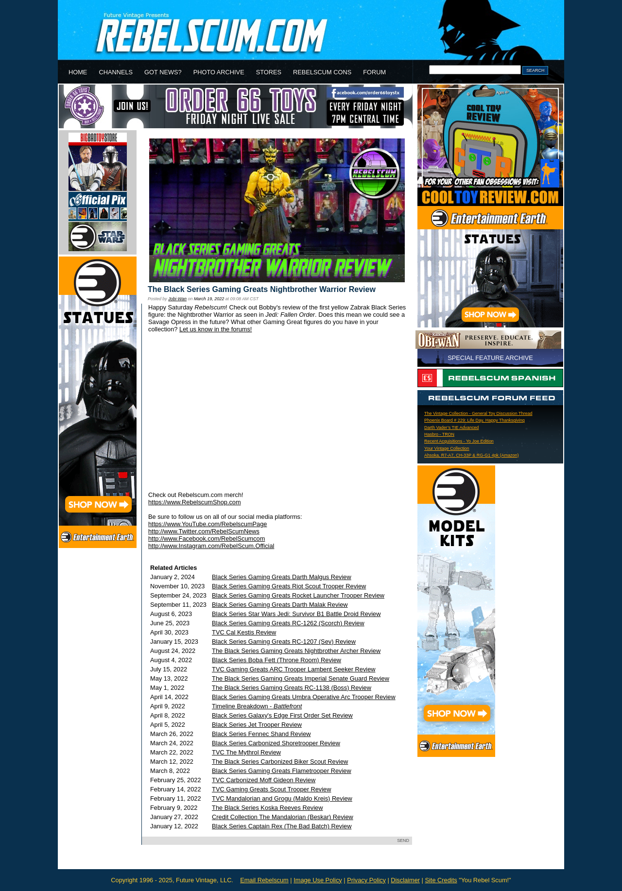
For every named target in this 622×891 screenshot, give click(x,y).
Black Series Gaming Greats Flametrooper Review (281, 770)
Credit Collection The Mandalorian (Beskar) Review (282, 817)
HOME (78, 72)
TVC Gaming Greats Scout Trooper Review (271, 789)
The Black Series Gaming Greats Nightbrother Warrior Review (262, 289)
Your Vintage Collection (446, 448)
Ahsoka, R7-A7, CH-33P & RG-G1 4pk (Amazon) (471, 455)
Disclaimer (405, 880)
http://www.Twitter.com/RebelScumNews (203, 531)
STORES (268, 72)
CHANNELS (116, 72)
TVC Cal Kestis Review (244, 632)
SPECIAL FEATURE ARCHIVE (490, 357)
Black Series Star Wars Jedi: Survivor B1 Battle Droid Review (296, 613)
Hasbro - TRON (439, 434)
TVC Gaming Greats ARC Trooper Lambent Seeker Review (293, 669)
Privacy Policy (366, 880)
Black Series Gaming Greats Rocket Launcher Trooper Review (298, 595)
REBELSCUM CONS (322, 72)
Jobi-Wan (177, 298)
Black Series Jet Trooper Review (257, 724)
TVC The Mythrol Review (246, 752)
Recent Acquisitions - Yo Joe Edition (459, 441)
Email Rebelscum (264, 880)
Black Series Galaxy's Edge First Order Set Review (282, 715)
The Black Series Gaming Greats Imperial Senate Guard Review (300, 678)
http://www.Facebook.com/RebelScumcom (206, 538)
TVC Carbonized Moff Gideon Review (263, 780)
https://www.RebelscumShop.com (194, 502)
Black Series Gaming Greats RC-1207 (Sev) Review (284, 641)
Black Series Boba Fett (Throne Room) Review (276, 660)
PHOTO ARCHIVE (218, 72)
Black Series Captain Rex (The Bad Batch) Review (281, 826)
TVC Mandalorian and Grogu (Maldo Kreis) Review (282, 798)
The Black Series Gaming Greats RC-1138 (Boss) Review (291, 687)
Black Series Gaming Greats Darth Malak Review (280, 604)
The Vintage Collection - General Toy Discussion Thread (478, 413)
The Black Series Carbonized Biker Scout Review (280, 761)
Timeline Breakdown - (257, 706)
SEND (403, 840)
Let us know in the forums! (215, 329)
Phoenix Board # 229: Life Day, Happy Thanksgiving (474, 420)
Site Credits (441, 880)
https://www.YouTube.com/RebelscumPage (207, 524)
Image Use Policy (318, 880)
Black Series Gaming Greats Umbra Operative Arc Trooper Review (304, 697)
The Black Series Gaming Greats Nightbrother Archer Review (296, 650)
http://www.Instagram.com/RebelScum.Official (211, 545)
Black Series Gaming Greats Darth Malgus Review (281, 577)
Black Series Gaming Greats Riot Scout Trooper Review (289, 586)
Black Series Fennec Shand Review (261, 733)
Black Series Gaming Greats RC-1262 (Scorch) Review (288, 623)
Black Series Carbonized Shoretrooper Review (276, 743)
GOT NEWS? (163, 72)
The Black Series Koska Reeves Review (267, 807)
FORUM (374, 72)
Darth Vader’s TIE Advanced (451, 427)
